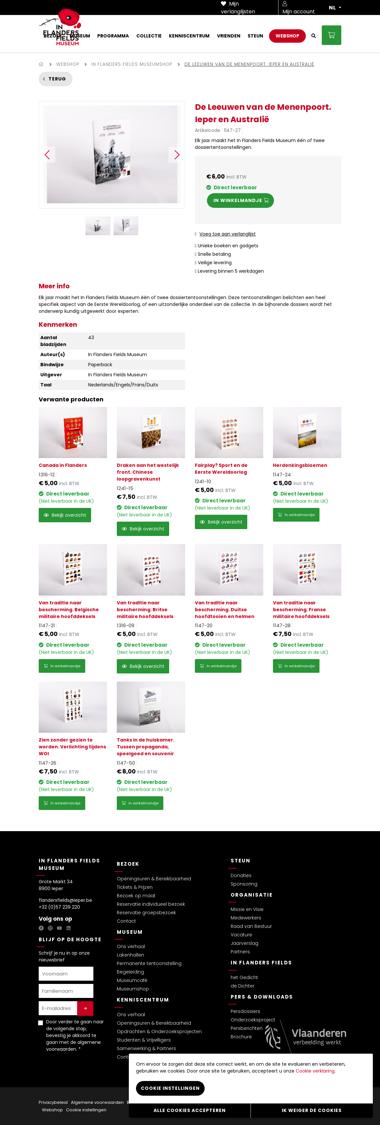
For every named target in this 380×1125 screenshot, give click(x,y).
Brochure (241, 1036)
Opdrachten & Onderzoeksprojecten (159, 1031)
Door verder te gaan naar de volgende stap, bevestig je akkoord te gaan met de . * (75, 1035)
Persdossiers (245, 1011)
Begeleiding (130, 972)
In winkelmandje (296, 514)
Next (177, 155)
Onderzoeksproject (253, 1020)
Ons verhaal (131, 946)
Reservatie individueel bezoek (151, 904)
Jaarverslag (244, 943)
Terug (57, 79)
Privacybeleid (53, 1102)
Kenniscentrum (143, 999)
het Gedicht (244, 977)
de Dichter (242, 986)
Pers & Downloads (262, 996)
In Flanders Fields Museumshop (131, 64)
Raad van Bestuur (251, 926)
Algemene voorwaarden (97, 1102)
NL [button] (333, 7)
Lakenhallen (130, 955)
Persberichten (247, 1028)
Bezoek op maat (136, 895)
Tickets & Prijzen (135, 887)
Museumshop (133, 989)
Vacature (241, 934)
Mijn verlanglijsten (238, 7)
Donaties (241, 875)
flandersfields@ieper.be (65, 900)
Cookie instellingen (86, 1110)
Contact (126, 921)
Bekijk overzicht (65, 515)
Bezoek (128, 863)
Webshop (67, 64)
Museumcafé (132, 980)
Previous (47, 155)
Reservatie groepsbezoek (146, 912)
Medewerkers (246, 918)
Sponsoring (244, 884)
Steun (241, 860)
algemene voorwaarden (73, 1045)
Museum (130, 932)
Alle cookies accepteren (190, 1110)
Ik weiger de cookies (312, 1110)
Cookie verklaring (315, 1071)
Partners (240, 951)
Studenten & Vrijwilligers (144, 1040)
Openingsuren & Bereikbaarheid (154, 878)
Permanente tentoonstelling (149, 963)
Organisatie (252, 894)
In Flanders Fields (261, 962)
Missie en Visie (247, 909)
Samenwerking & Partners (146, 1048)
